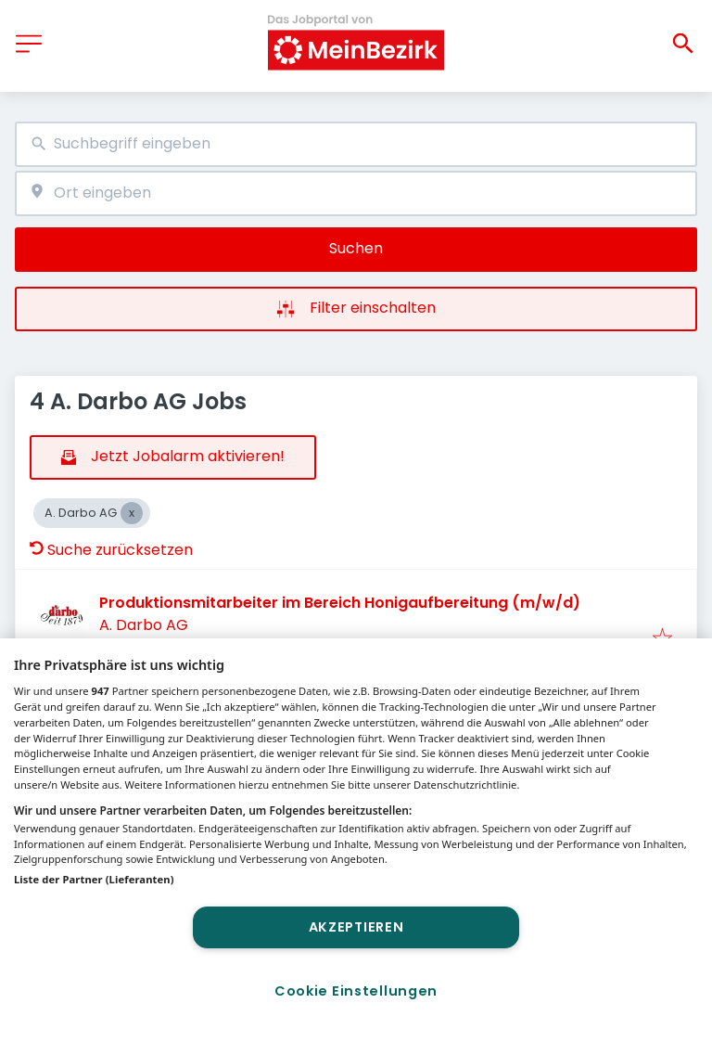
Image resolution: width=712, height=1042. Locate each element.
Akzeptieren (356, 927)
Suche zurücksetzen (111, 549)
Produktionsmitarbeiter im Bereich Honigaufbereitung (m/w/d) (339, 602)
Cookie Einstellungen (356, 991)
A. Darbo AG (143, 625)
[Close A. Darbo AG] (132, 513)
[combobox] (356, 144)
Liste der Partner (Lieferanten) (94, 879)
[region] (356, 840)
